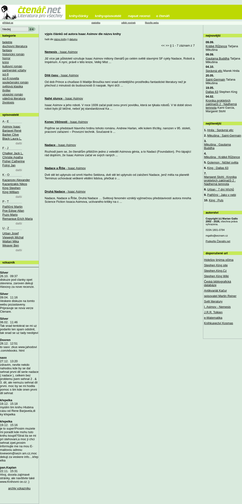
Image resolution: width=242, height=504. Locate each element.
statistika (95, 22)
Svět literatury (213, 301)
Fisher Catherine (13, 161)
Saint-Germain (215, 79)
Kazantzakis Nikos (14, 184)
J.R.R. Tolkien (213, 312)
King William (10, 192)
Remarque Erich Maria (17, 218)
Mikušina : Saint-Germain (224, 135)
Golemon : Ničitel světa (222, 162)
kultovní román (12, 66)
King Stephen (11, 188)
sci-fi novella (10, 78)
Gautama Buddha (217, 58)
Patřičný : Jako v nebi (221, 195)
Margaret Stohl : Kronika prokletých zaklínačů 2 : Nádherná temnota (220, 180)
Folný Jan (8, 165)
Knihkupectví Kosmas (218, 323)
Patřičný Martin (12, 206)
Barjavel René (11, 130)
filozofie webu (152, 22)
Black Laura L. (12, 138)
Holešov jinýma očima (218, 260)
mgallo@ (217, 235)
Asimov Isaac (11, 126)
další (19, 143)
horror (6, 58)
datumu (73, 39)
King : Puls (216, 200)
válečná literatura (13, 98)
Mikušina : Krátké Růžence (222, 157)
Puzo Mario (10, 214)
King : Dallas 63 (218, 168)
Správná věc (214, 71)
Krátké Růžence (216, 46)
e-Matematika (213, 317)
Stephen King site (216, 265)
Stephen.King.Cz (215, 270)
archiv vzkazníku (19, 488)
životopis (8, 102)
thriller (6, 90)
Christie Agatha (12, 157)
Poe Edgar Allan (13, 210)
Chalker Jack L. (12, 153)
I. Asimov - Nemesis (217, 307)
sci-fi (5, 74)
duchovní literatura (14, 46)
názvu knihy (60, 39)
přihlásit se (7, 22)
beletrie (7, 42)
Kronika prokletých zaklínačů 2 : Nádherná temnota (221, 104)
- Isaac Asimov (61, 52)
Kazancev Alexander (16, 180)
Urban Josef (10, 233)
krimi (5, 62)
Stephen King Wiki (216, 276)
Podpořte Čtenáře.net (218, 241)
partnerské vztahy (14, 70)
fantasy (7, 50)
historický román (13, 54)
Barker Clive (10, 134)
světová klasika (12, 86)
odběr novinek (128, 22)
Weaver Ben (10, 245)
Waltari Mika (10, 241)
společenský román (15, 82)
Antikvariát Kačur (215, 290)
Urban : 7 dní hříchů (220, 189)
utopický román (12, 94)
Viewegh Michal (12, 237)
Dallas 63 (212, 92)
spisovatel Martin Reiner (220, 296)
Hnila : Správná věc (220, 130)
